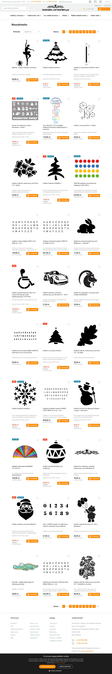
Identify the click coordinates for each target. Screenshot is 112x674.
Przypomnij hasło (55, 635)
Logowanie (107, 5)
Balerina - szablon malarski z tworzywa (24, 67)
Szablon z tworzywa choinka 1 (52, 350)
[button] (56, 671)
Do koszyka (33, 79)
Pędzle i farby (95, 15)
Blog (12, 638)
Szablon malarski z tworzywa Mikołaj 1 (24, 524)
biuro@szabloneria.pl (87, 651)
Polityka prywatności (17, 629)
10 (94, 32)
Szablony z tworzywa (16, 15)
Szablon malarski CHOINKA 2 (52, 183)
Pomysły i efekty (35, 629)
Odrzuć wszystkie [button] (65, 666)
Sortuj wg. (16, 32)
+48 (35, 2)
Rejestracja (98, 5)
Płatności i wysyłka (55, 638)
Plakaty (64, 15)
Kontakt (13, 635)
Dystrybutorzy (34, 632)
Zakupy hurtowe (35, 635)
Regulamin (14, 623)
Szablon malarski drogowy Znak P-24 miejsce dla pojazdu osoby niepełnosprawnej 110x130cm (23, 294)
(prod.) (104, 9)
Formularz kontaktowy (65, 1)
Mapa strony (14, 632)
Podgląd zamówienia (56, 641)
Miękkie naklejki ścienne (78, 15)
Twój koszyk (53, 623)
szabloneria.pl (55, 7)
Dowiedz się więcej (60, 662)
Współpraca (33, 638)
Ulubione (52, 626)
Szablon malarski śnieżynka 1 (21, 408)
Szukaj (27, 8)
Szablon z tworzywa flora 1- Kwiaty (85, 125)
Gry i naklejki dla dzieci (51, 15)
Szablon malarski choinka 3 (51, 67)
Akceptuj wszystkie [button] (47, 666)
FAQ (12, 626)
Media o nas (33, 623)
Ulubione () (90, 9)
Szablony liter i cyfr (33, 15)
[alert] (56, 664)
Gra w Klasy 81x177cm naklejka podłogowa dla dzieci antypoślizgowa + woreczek (55, 127)
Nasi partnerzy (34, 626)
